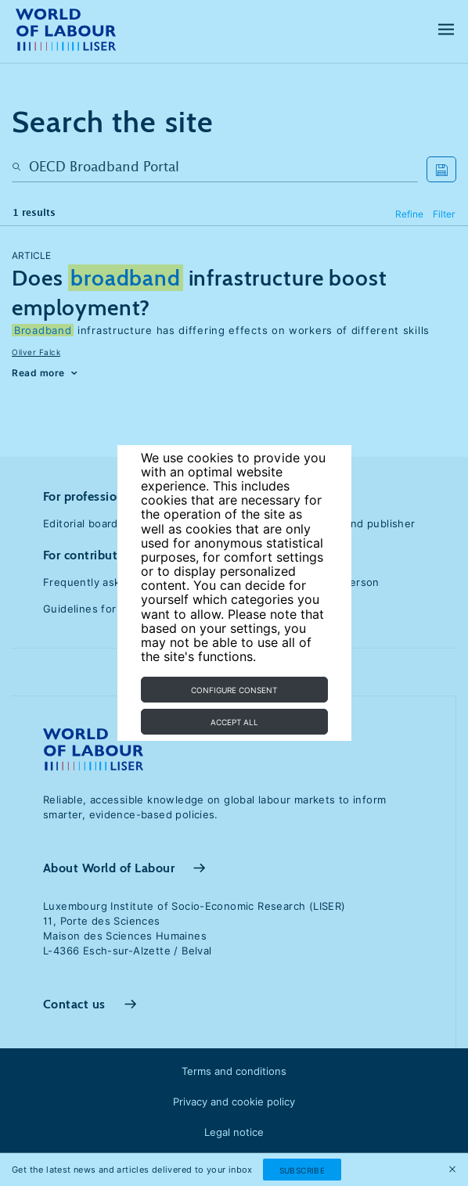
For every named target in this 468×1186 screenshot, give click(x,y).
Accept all (234, 722)
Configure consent (234, 690)
